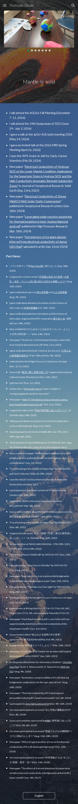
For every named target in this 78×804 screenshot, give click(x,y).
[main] (39, 74)
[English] (39, 795)
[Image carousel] (39, 31)
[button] (4, 5)
